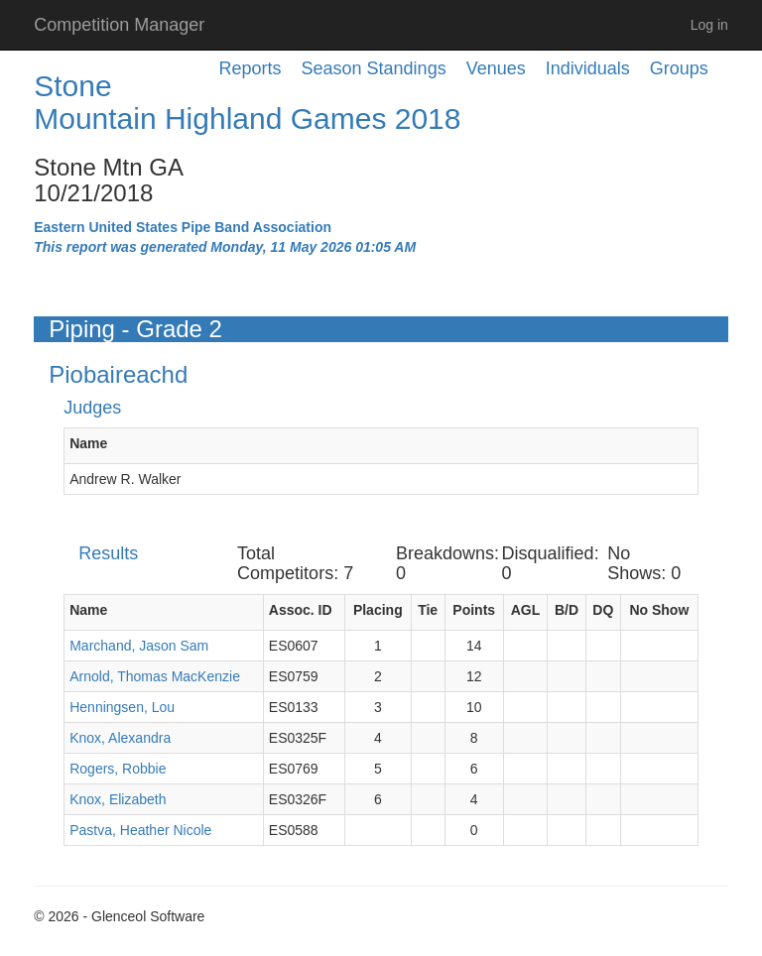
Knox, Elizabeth (117, 799)
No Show (659, 610)
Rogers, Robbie (117, 769)
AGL (526, 610)
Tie (428, 610)
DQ (602, 610)
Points (473, 610)
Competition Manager (119, 25)
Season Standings (374, 68)
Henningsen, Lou (122, 707)
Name (88, 443)
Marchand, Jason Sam (138, 646)
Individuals (588, 68)
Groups (679, 68)
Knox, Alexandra (120, 738)
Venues (496, 68)
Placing (378, 610)
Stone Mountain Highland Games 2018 (247, 102)
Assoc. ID (300, 610)
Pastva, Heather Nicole (140, 830)
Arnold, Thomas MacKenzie (154, 676)
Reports (250, 68)
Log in (709, 25)
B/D (566, 610)
